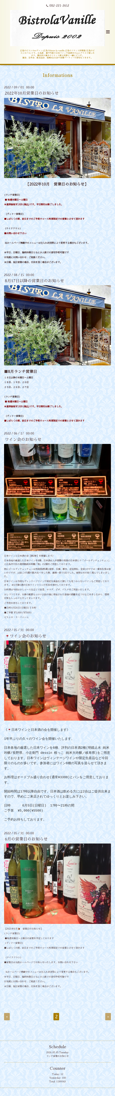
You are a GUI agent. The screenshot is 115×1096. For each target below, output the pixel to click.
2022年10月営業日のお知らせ (32, 93)
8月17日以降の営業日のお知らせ (34, 281)
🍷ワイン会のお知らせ (25, 636)
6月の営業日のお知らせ (26, 839)
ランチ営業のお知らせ (57, 1056)
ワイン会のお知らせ (23, 439)
